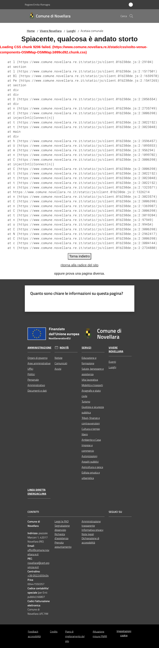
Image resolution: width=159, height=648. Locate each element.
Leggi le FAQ (62, 521)
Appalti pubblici (90, 462)
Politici (31, 374)
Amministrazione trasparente (91, 523)
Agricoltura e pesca (92, 467)
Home (31, 31)
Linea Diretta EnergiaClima (37, 492)
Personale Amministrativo (36, 382)
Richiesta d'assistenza (61, 536)
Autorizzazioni (89, 456)
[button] (131, 16)
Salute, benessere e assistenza (93, 371)
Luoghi (71, 31)
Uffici (30, 369)
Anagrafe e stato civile (91, 393)
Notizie (58, 358)
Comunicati (61, 363)
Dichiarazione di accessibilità (90, 540)
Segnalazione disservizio (62, 528)
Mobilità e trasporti (92, 385)
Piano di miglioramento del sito (75, 636)
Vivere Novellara (51, 31)
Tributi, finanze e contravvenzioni (91, 420)
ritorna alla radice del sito (79, 265)
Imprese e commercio (88, 448)
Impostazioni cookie (124, 633)
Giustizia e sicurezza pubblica (93, 409)
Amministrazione (39, 348)
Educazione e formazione (89, 360)
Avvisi (58, 369)
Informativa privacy (92, 530)
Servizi (86, 348)
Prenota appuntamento (63, 544)
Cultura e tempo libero (91, 431)
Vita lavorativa (90, 380)
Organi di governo (37, 358)
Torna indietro (79, 256)
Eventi (112, 362)
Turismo (86, 401)
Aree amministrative (39, 363)
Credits (53, 631)
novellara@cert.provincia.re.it (38, 565)
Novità (64, 348)
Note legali (88, 534)
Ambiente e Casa (91, 440)
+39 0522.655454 (38, 575)
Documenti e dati (37, 391)
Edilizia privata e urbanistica (91, 475)
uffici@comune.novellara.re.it (38, 552)
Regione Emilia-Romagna (37, 4)
